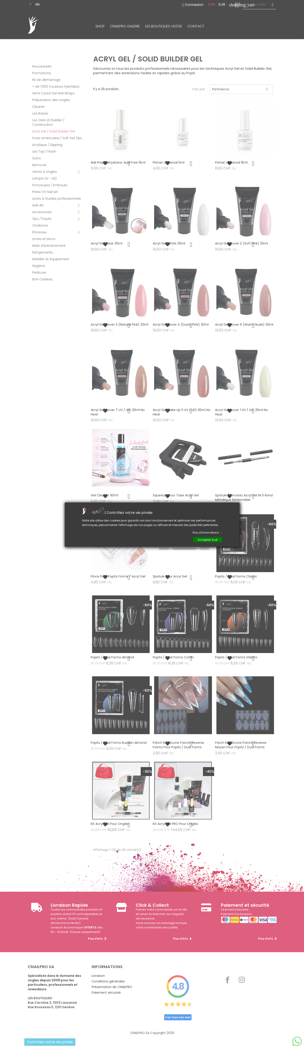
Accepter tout (208, 539)
